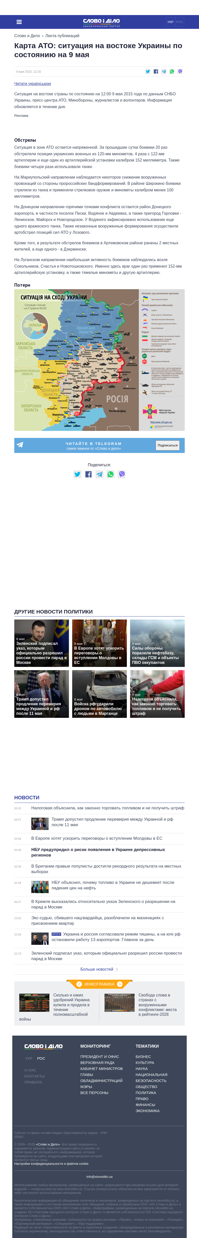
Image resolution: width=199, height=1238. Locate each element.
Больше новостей (99, 969)
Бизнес (143, 1056)
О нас (30, 1070)
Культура (145, 1062)
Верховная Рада (97, 1062)
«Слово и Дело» (48, 1144)
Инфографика (99, 984)
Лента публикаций (62, 36)
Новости (26, 797)
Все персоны (94, 1093)
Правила (33, 1082)
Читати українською (32, 84)
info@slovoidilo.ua (99, 1177)
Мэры (86, 1087)
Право (142, 1099)
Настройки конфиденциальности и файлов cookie (51, 1164)
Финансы (145, 1105)
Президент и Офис (99, 1056)
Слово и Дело (27, 36)
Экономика (148, 1111)
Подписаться (168, 445)
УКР (170, 22)
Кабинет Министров (101, 1068)
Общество (146, 1087)
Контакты (35, 1076)
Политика (146, 1093)
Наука (142, 1068)
